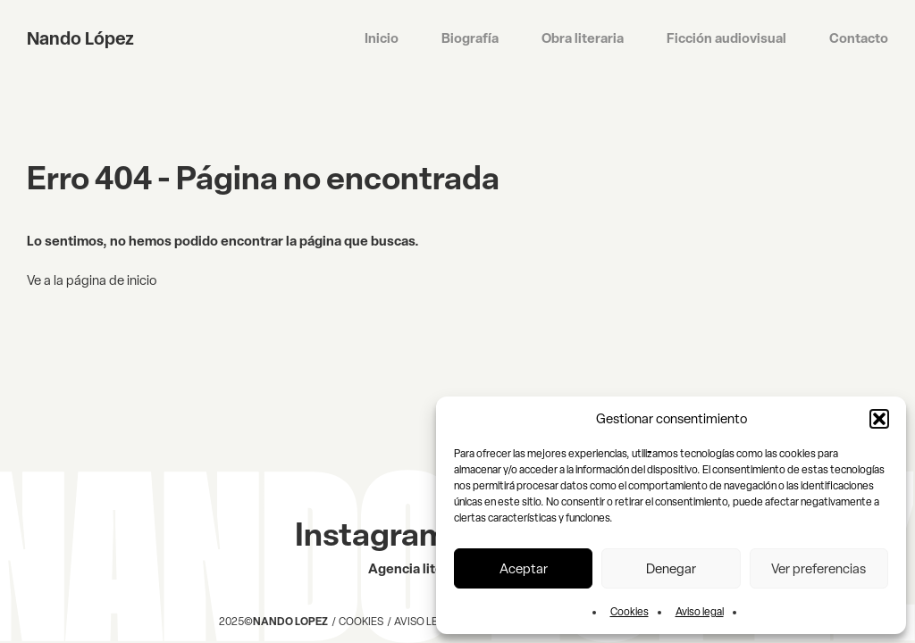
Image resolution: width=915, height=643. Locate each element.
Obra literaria (582, 38)
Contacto (858, 38)
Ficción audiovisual (726, 38)
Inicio (382, 38)
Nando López (80, 38)
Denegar (671, 569)
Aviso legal (700, 612)
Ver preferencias (818, 569)
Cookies (629, 612)
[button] (879, 419)
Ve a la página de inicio (91, 280)
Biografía (470, 38)
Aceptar (523, 569)
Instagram (371, 534)
